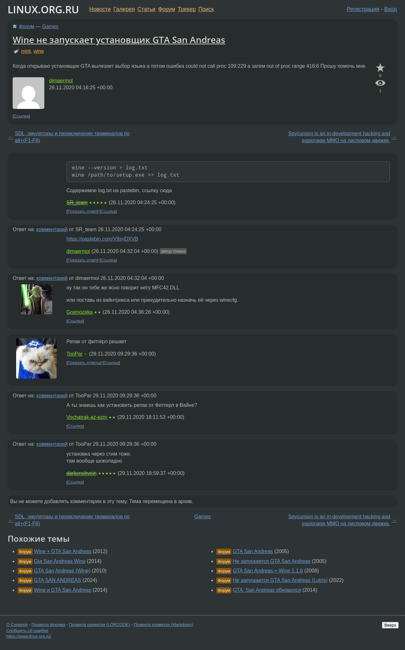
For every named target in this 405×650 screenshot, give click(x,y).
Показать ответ (82, 211)
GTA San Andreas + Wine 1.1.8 (268, 570)
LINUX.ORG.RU (43, 9)
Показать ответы (84, 362)
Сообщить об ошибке (27, 630)
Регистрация (363, 9)
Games (50, 26)
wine (39, 51)
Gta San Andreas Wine (59, 561)
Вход (390, 9)
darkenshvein (81, 473)
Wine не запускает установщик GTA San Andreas (119, 40)
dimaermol (61, 80)
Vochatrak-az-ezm (86, 417)
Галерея (124, 9)
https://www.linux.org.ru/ (28, 636)
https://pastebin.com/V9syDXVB (102, 239)
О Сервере (17, 624)
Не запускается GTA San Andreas (271, 561)
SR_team (77, 202)
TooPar (74, 354)
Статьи (146, 9)
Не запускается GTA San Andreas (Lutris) (280, 580)
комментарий (52, 229)
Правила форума (48, 624)
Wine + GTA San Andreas (62, 551)
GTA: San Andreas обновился (267, 590)
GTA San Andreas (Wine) (62, 570)
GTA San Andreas (253, 551)
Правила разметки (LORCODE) (99, 624)
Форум (166, 9)
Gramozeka (79, 312)
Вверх (390, 625)
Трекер (187, 9)
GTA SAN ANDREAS (57, 580)
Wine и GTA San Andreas (62, 590)
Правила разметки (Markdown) (163, 624)
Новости (100, 9)
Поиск (206, 9)
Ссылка (21, 116)
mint (26, 51)
